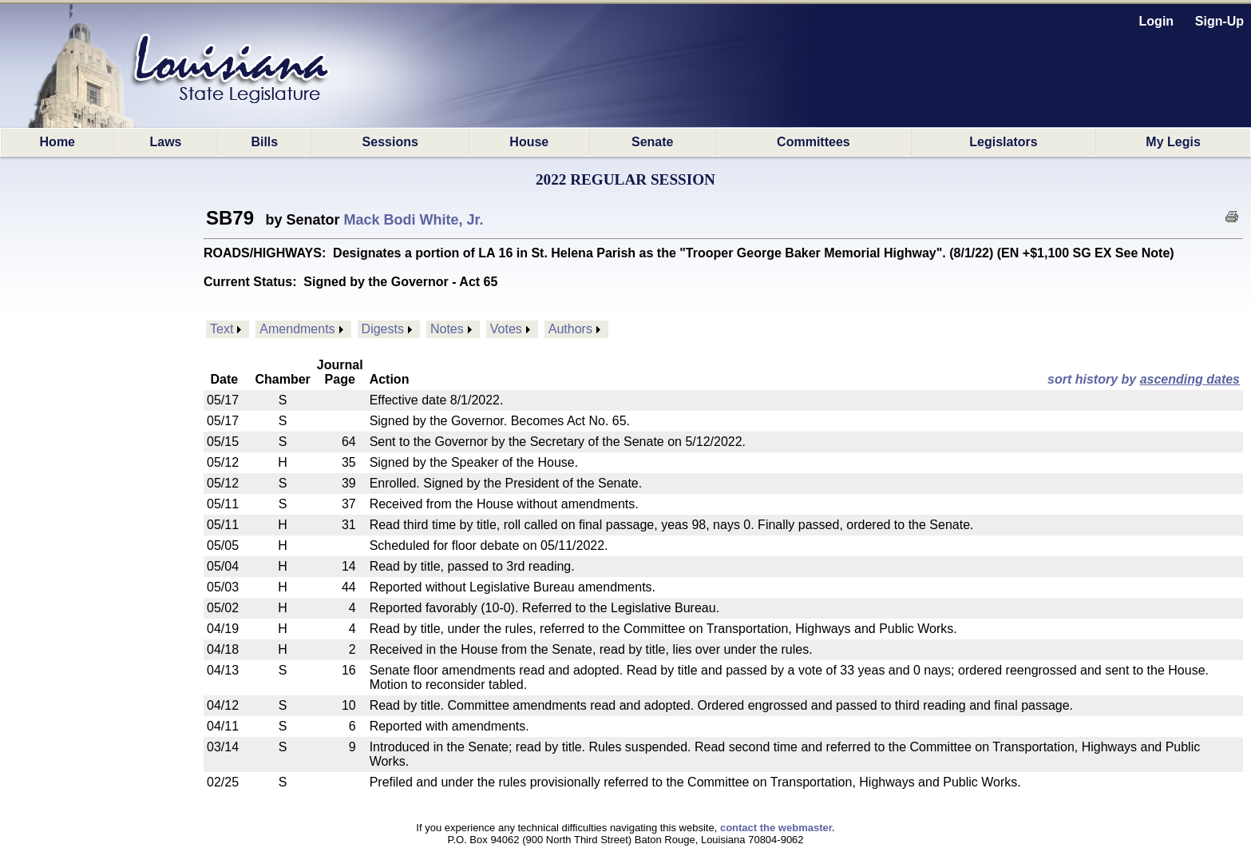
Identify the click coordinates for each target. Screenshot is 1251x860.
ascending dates (1190, 379)
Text (221, 329)
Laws (165, 142)
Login (1156, 21)
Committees (813, 142)
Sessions (390, 142)
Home (57, 142)
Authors (570, 329)
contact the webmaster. (777, 828)
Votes (506, 329)
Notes (447, 329)
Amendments (297, 329)
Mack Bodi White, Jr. (414, 220)
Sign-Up (1219, 21)
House (528, 142)
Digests (383, 329)
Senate (652, 142)
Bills (264, 142)
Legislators (1003, 142)
